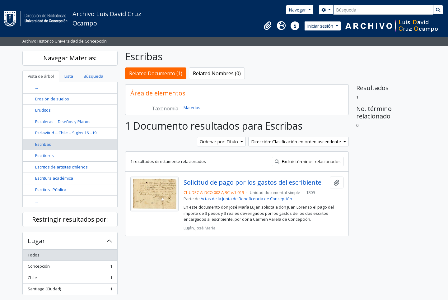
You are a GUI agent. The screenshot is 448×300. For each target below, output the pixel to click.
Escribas (43, 144)
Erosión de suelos (52, 99)
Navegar (298, 10)
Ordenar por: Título (219, 142)
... (36, 87)
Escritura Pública (50, 189)
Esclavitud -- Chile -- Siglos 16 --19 (65, 133)
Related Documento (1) (155, 73)
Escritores (44, 155)
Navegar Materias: (70, 58)
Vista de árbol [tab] (41, 76)
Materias (192, 107)
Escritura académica (54, 178)
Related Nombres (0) (217, 73)
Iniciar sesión (320, 26)
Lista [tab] (68, 76)
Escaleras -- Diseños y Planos (63, 121)
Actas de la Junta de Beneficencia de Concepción (246, 198)
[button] (267, 26)
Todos (34, 255)
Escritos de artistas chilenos (61, 167)
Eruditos (43, 110)
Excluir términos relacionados (308, 161)
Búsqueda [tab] (93, 76)
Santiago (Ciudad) (69, 290)
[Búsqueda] (383, 10)
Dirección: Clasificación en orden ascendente (296, 142)
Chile (69, 279)
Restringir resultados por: (70, 219)
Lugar (36, 241)
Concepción (69, 267)
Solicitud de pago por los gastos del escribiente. (253, 182)
